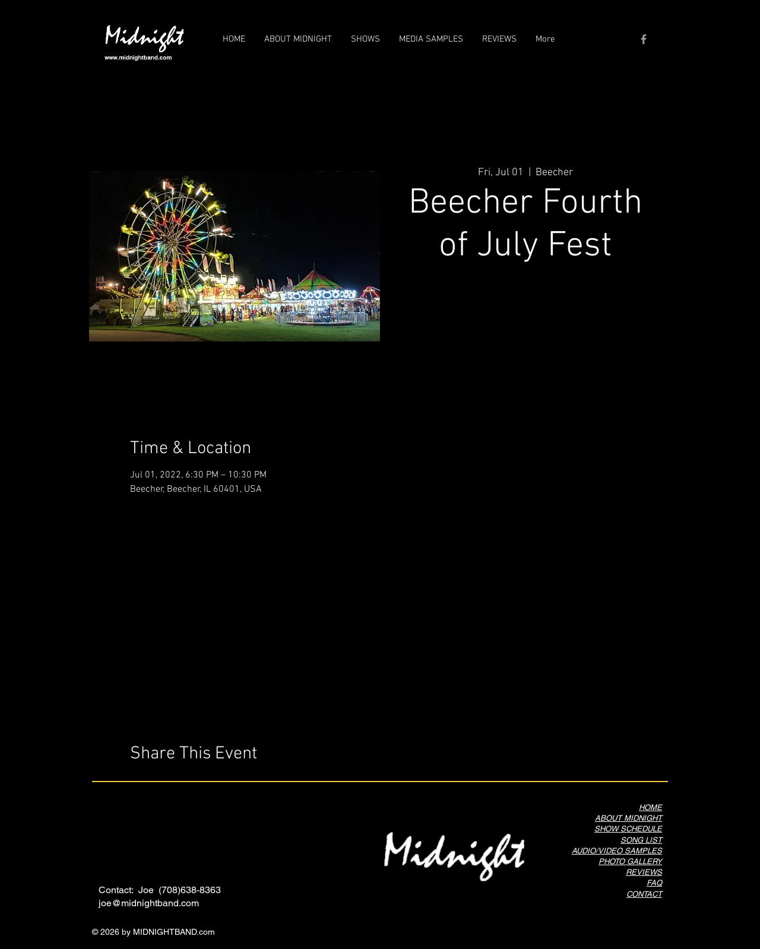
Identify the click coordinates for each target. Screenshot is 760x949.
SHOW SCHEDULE (628, 828)
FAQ (654, 882)
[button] (431, 39)
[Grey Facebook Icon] (643, 39)
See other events (526, 327)
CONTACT (644, 894)
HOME (650, 807)
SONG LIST (641, 840)
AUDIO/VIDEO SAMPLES (617, 850)
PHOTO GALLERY (630, 861)
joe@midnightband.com (149, 903)
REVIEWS (644, 872)
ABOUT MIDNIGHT (628, 818)
